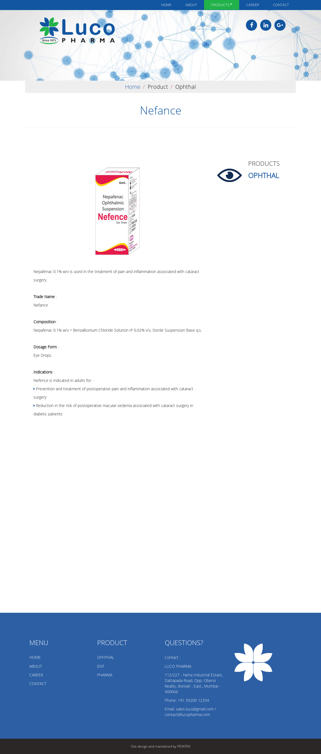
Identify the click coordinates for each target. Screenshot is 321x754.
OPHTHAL (105, 657)
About (191, 4)
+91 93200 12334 (193, 700)
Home (166, 4)
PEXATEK (183, 746)
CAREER (36, 675)
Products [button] (221, 4)
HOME (35, 657)
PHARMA (104, 675)
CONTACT (37, 683)
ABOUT (35, 666)
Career (252, 4)
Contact (281, 4)
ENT (100, 666)
